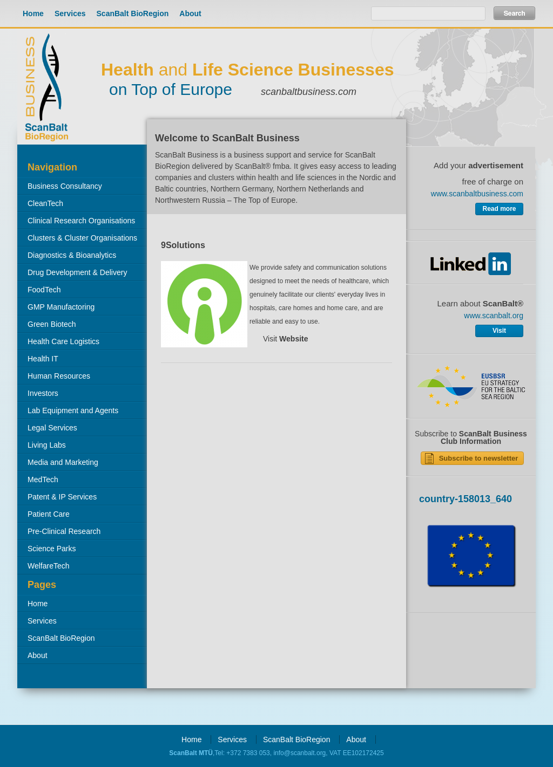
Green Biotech (52, 324)
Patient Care (49, 514)
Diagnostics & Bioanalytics (72, 255)
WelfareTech (49, 565)
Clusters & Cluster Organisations (82, 238)
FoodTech (44, 289)
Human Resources (59, 376)
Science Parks (52, 548)
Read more (499, 209)
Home (33, 13)
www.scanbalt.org (493, 315)
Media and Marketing (63, 462)
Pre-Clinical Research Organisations (58, 533)
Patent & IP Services (62, 496)
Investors (43, 393)
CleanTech (45, 203)
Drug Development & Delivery (77, 272)
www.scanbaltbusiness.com (477, 193)
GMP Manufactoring (61, 307)
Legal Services (52, 427)
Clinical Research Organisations (81, 220)
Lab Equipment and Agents (73, 410)
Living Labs (47, 445)
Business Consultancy (65, 186)
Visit (285, 338)
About (190, 13)
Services (70, 13)
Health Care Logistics (63, 341)
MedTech (43, 479)
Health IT (43, 358)
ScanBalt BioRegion (133, 13)
